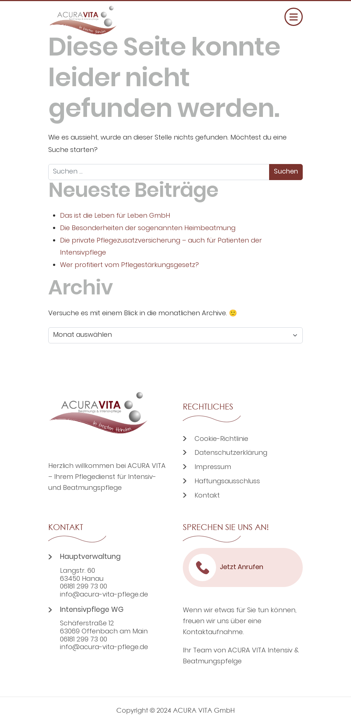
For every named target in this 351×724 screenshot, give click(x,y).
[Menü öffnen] (293, 17)
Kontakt (207, 496)
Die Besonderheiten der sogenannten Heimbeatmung (147, 228)
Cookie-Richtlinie (221, 439)
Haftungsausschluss (227, 481)
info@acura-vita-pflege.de (104, 595)
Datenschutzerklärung (231, 453)
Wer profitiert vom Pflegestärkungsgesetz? (129, 265)
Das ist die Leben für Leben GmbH (115, 216)
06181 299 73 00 (83, 587)
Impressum (213, 467)
